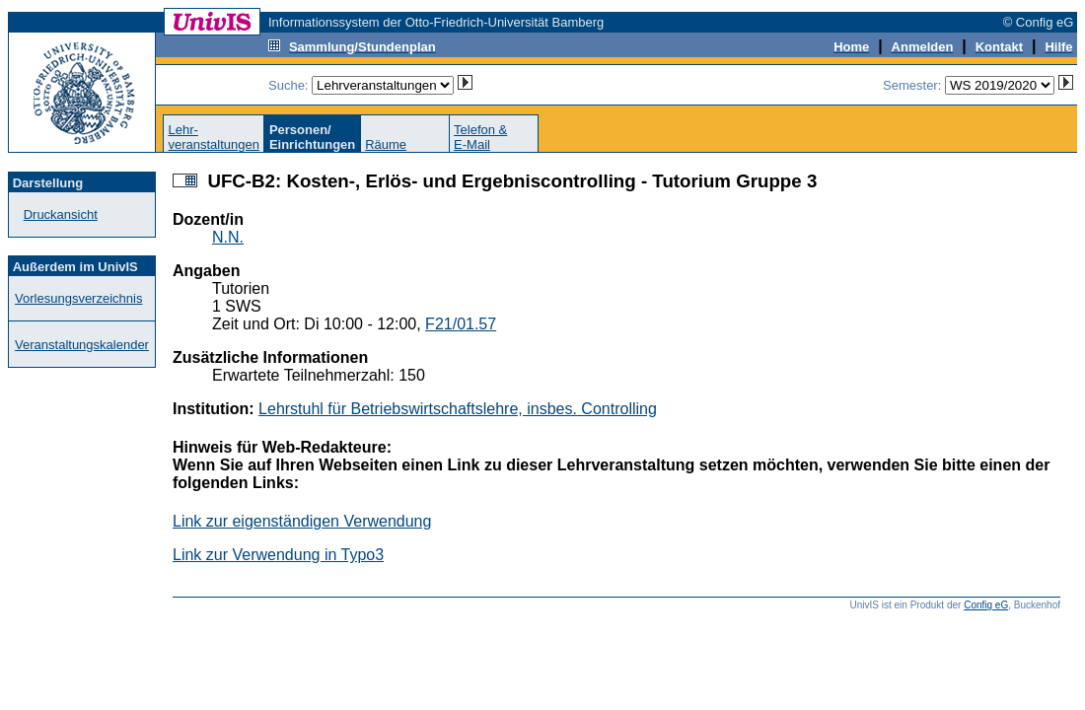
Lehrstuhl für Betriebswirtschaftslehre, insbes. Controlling (457, 408)
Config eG (986, 605)
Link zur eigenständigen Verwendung (302, 521)
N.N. (228, 237)
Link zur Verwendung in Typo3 (278, 554)
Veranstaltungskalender (82, 344)
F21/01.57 (460, 324)
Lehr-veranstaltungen (213, 137)
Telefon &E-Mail (480, 137)
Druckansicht (61, 214)
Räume (385, 144)
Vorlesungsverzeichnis (78, 298)
